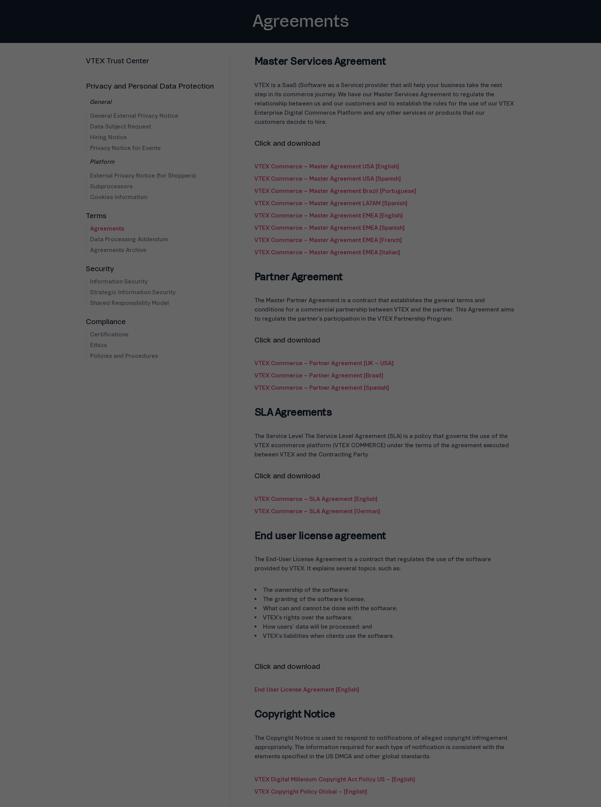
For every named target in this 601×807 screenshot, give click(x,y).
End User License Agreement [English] (307, 689)
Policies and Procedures (124, 356)
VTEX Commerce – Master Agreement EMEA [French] (328, 240)
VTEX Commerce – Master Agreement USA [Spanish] (328, 179)
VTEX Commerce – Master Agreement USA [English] (327, 166)
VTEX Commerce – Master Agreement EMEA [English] (328, 215)
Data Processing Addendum (129, 239)
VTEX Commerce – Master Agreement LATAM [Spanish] (331, 203)
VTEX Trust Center (117, 61)
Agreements (107, 228)
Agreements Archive (118, 250)
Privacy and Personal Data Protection (150, 86)
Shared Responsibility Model (129, 303)
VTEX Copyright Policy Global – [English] (311, 791)
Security (100, 268)
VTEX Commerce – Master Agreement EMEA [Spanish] (329, 228)
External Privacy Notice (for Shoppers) (143, 176)
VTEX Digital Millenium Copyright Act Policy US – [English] (335, 779)
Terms (96, 216)
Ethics (98, 345)
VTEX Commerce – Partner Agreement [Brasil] (319, 375)
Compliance (106, 321)
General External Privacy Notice (134, 116)
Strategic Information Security (133, 292)
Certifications (109, 334)
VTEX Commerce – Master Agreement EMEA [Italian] (327, 252)
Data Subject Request (120, 126)
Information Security (119, 281)
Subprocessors (111, 186)
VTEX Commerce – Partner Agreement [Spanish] (322, 388)
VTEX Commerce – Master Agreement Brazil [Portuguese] (335, 191)
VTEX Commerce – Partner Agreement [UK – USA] (324, 363)
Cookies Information (118, 197)
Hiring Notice (108, 137)
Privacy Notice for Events (125, 148)
